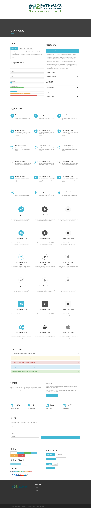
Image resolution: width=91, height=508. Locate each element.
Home (32, 17)
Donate (58, 17)
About (38, 17)
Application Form (48, 17)
